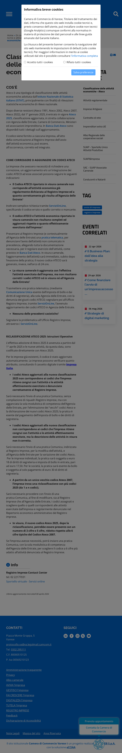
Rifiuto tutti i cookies (79, 62)
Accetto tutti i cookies (40, 62)
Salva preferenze (83, 72)
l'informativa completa (84, 56)
